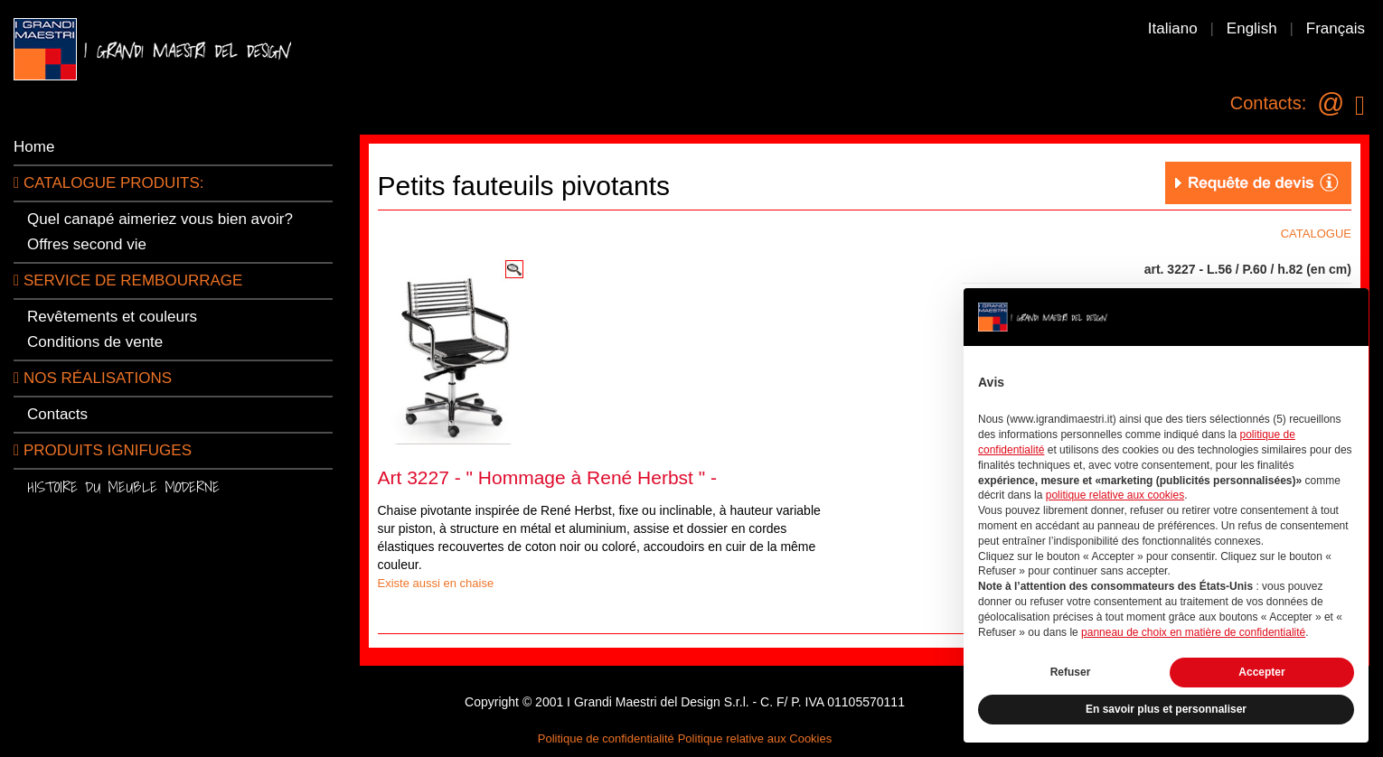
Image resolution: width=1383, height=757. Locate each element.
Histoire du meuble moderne (123, 486)
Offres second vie (86, 244)
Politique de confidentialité (606, 738)
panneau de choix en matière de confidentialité (1193, 632)
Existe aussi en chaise (436, 583)
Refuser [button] (1070, 672)
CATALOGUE (1316, 233)
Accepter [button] (1261, 672)
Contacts (57, 414)
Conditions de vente (95, 341)
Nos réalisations (93, 378)
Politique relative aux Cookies (755, 738)
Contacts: (1268, 103)
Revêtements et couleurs (112, 316)
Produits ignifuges (103, 450)
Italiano (1173, 28)
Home (34, 146)
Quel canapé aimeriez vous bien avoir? (160, 219)
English (1252, 28)
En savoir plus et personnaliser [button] (1166, 709)
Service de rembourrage (128, 280)
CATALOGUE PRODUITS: (109, 183)
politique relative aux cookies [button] (1115, 495)
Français (1335, 28)
